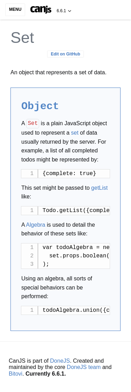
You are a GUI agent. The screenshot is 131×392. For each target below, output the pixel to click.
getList (99, 187)
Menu (15, 9)
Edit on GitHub (65, 54)
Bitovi (15, 373)
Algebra (35, 224)
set (74, 132)
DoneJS (60, 360)
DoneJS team (84, 366)
